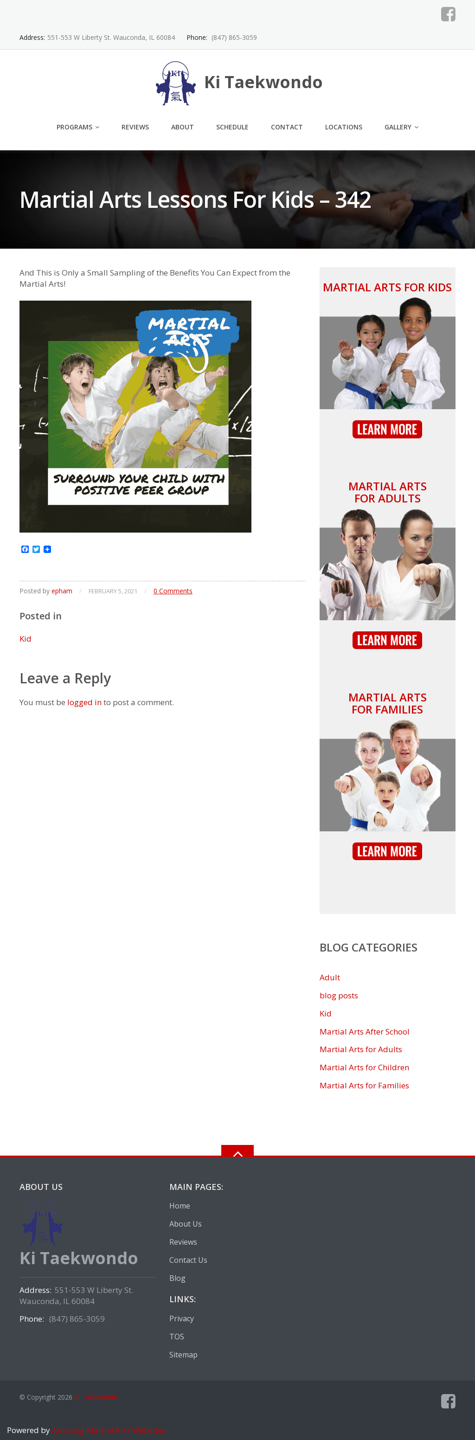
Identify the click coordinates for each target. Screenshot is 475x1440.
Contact (287, 126)
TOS (176, 1336)
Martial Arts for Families (387, 703)
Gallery (398, 126)
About (182, 126)
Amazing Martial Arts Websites (108, 1430)
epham (61, 590)
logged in (84, 702)
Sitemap (183, 1355)
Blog (177, 1278)
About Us (185, 1224)
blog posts (339, 995)
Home (179, 1206)
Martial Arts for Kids (387, 287)
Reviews (135, 126)
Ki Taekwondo (95, 1397)
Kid (25, 638)
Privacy (181, 1318)
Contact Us (188, 1260)
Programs (74, 126)
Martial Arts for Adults (387, 492)
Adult (330, 977)
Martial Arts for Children (364, 1067)
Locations (343, 126)
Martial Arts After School (365, 1031)
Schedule (232, 126)
